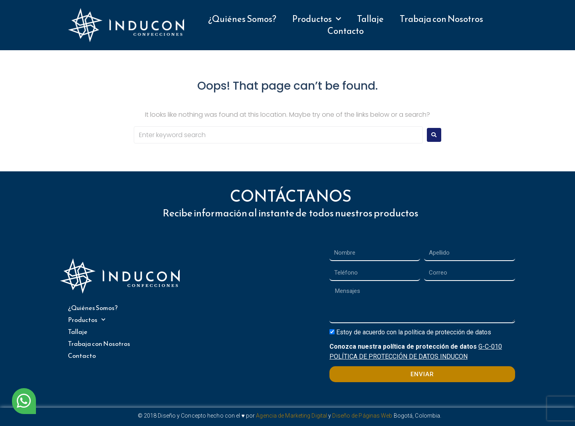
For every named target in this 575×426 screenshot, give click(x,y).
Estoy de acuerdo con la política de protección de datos (413, 332)
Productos (316, 19)
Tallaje (370, 19)
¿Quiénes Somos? (242, 19)
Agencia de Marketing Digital (291, 415)
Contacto (345, 31)
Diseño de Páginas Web (362, 415)
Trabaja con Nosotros (441, 19)
